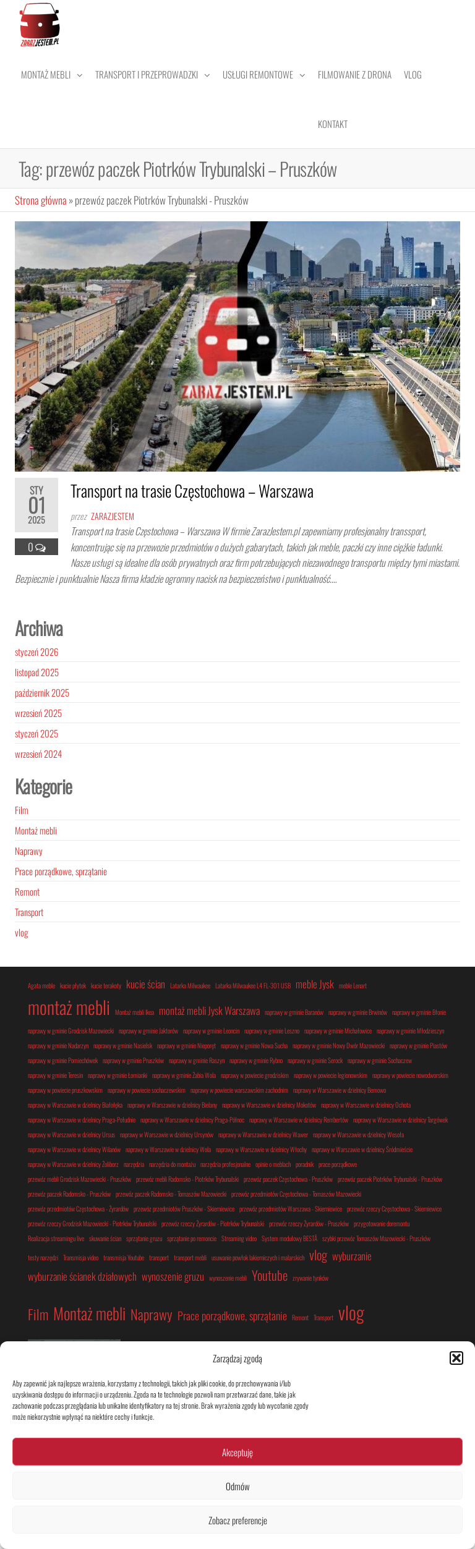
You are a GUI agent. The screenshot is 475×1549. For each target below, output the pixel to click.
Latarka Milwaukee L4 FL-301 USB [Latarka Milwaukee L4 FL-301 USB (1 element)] (253, 985)
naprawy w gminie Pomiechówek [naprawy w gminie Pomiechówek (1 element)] (63, 1060)
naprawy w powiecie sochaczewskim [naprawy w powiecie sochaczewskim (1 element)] (147, 1090)
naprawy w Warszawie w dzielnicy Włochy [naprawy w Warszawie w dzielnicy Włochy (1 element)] (261, 1149)
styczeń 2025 (36, 733)
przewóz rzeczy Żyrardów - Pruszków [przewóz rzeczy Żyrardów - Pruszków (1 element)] (309, 1223)
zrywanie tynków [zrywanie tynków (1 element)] (310, 1278)
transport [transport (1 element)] (159, 1257)
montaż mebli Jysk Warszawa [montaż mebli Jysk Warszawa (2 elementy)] (209, 1010)
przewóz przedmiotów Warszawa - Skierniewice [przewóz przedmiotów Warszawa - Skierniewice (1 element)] (290, 1208)
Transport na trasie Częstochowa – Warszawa (192, 490)
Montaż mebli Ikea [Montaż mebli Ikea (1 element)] (134, 1012)
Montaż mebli (46, 74)
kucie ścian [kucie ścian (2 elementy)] (145, 983)
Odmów (238, 1486)
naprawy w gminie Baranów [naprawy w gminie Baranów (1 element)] (294, 1012)
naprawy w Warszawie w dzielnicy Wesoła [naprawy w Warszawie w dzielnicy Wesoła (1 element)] (358, 1134)
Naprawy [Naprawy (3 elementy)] (152, 1314)
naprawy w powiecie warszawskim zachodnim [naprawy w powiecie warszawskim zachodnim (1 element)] (239, 1090)
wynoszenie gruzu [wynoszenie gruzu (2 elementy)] (173, 1276)
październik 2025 (42, 692)
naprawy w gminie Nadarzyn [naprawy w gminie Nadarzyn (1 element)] (58, 1045)
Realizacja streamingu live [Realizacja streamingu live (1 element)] (56, 1238)
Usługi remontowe (258, 74)
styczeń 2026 (36, 651)
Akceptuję (237, 1452)
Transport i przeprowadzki (146, 74)
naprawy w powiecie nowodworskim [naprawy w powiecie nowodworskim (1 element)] (410, 1075)
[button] (456, 1358)
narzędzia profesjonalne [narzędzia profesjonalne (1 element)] (225, 1164)
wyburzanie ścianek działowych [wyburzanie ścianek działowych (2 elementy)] (82, 1276)
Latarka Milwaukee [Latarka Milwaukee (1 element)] (190, 985)
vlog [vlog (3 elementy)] (318, 1254)
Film (21, 810)
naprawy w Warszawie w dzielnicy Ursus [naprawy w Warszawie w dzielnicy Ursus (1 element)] (71, 1134)
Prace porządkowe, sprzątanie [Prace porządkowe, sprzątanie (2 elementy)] (232, 1315)
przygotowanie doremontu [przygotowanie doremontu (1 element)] (381, 1223)
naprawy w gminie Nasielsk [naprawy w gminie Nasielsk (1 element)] (122, 1045)
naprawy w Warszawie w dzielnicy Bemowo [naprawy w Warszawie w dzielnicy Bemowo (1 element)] (339, 1090)
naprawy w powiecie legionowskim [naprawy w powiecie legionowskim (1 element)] (330, 1075)
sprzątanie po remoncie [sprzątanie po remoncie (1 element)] (191, 1238)
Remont (27, 891)
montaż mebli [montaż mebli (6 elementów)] (69, 1006)
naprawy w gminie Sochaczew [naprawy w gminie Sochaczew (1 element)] (380, 1060)
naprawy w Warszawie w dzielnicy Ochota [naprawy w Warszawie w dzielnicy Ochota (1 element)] (366, 1105)
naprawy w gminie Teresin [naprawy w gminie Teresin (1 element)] (55, 1075)
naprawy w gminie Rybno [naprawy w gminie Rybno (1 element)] (256, 1060)
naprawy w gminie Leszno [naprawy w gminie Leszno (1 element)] (271, 1030)
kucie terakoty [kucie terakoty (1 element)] (106, 985)
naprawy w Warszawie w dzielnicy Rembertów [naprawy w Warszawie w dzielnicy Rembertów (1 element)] (298, 1119)
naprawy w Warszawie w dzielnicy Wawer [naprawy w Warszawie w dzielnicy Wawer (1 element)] (263, 1134)
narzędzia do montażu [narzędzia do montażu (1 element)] (172, 1164)
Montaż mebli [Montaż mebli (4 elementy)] (89, 1313)
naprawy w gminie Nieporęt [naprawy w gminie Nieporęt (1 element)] (186, 1045)
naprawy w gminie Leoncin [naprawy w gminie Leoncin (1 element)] (211, 1030)
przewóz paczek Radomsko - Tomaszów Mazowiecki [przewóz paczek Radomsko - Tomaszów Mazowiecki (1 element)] (171, 1194)
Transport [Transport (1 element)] (323, 1317)
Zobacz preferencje (237, 1520)
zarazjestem (112, 515)
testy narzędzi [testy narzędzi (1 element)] (43, 1257)
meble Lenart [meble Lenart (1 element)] (353, 985)
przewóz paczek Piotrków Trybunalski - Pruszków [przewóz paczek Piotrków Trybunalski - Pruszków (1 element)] (390, 1179)
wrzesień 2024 (38, 753)
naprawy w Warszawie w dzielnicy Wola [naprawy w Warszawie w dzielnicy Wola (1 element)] (168, 1149)
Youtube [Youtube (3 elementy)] (270, 1274)
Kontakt (333, 123)
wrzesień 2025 (38, 712)
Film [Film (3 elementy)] (38, 1314)
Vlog (413, 74)
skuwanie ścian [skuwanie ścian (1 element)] (105, 1238)
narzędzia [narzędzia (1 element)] (134, 1164)
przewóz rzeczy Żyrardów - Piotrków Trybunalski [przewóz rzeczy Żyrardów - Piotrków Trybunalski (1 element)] (212, 1223)
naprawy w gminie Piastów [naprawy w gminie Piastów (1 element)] (418, 1045)
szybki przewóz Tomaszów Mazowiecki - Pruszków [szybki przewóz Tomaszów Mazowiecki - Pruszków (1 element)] (376, 1238)
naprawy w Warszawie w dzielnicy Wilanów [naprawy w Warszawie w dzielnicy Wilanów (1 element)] (74, 1149)
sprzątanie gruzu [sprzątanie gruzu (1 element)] (144, 1238)
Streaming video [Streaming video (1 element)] (239, 1238)
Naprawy (29, 850)
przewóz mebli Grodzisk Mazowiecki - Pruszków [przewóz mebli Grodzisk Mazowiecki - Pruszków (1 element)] (79, 1179)
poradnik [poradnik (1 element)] (305, 1164)
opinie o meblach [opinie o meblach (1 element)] (273, 1164)
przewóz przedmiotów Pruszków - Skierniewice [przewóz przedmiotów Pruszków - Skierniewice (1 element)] (184, 1208)
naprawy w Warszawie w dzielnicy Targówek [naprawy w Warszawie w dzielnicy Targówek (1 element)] (400, 1119)
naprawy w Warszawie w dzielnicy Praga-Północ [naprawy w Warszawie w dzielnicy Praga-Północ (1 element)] (192, 1119)
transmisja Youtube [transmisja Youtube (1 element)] (123, 1257)
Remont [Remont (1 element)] (300, 1317)
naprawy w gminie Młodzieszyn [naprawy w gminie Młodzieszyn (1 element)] (410, 1030)
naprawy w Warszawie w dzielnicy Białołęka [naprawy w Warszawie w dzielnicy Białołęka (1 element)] (75, 1105)
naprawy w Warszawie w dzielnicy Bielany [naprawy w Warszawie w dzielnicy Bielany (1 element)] (172, 1105)
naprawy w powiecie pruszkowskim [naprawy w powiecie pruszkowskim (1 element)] (65, 1090)
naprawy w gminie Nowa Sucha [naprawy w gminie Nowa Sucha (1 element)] (254, 1045)
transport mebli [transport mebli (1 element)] (190, 1257)
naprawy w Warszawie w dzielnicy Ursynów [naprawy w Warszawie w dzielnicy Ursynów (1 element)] (166, 1134)
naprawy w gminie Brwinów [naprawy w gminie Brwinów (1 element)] (357, 1012)
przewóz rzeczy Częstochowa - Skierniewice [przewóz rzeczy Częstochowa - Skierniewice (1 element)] (394, 1208)
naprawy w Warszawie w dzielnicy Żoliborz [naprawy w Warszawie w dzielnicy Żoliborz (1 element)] (73, 1164)
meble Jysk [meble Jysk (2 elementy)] (315, 983)
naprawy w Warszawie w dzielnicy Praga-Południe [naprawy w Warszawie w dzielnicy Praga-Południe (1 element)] (81, 1119)
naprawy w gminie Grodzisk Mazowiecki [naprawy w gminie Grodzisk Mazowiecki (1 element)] (71, 1030)
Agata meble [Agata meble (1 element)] (41, 985)
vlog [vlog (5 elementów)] (351, 1312)
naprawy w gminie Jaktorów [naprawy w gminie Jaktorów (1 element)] (148, 1030)
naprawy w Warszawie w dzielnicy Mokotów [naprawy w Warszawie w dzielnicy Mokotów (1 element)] (269, 1105)
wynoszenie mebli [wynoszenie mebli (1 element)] (228, 1278)
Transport (29, 912)
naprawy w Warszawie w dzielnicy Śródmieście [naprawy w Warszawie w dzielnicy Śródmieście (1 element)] (362, 1149)
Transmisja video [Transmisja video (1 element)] (80, 1257)
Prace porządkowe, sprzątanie (61, 871)
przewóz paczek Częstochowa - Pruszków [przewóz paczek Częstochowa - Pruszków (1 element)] (288, 1179)
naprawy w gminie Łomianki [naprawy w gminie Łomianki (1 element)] (117, 1075)
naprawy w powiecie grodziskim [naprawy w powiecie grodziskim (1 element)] (255, 1075)
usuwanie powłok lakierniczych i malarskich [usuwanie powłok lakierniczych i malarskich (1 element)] (258, 1257)
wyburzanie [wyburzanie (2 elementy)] (352, 1255)
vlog (21, 932)
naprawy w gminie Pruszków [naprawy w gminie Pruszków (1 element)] (133, 1060)
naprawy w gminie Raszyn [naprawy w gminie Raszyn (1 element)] (197, 1060)
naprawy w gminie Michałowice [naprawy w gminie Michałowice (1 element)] (338, 1030)
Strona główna (41, 200)
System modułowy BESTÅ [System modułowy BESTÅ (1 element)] (289, 1238)
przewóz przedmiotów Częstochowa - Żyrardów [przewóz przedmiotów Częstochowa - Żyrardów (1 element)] (78, 1208)
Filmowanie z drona (355, 74)
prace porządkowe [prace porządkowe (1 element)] (338, 1164)
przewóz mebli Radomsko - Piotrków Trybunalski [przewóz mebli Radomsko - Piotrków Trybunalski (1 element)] (187, 1179)
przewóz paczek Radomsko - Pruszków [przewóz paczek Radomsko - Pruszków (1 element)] (69, 1194)
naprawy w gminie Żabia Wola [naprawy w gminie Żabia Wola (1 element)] (184, 1075)
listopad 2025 (37, 672)
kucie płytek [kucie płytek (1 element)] (73, 985)
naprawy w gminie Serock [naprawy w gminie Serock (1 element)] (315, 1060)
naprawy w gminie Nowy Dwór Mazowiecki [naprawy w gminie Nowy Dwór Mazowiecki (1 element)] (339, 1045)
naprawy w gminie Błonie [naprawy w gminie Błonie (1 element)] (419, 1012)
